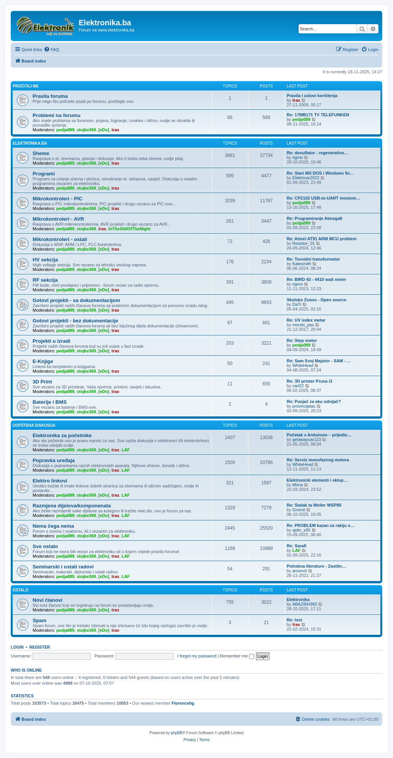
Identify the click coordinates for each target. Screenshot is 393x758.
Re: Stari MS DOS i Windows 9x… (320, 173)
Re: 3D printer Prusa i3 (309, 381)
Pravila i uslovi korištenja (312, 95)
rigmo (297, 157)
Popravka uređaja (54, 460)
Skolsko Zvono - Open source (316, 299)
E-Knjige (43, 361)
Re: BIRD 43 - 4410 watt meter (316, 279)
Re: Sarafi (296, 545)
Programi (44, 174)
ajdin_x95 (301, 530)
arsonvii (299, 570)
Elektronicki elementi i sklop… (317, 480)
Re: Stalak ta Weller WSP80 (314, 505)
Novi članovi (48, 600)
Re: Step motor (302, 340)
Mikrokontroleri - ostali (60, 239)
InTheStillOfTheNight (129, 228)
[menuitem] (51, 49)
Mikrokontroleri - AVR (58, 219)
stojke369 (86, 129)
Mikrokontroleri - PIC (58, 198)
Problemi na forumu (57, 115)
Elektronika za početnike (62, 435)
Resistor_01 (303, 243)
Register (40, 647)
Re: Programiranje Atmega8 (314, 218)
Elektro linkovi (50, 481)
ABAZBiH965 (304, 604)
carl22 (298, 385)
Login (17, 647)
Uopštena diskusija (34, 425)
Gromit (298, 509)
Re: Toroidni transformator (313, 259)
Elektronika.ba (30, 143)
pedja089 (65, 129)
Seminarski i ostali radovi (63, 567)
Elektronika (298, 599)
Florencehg (183, 703)
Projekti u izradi (51, 341)
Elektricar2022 (305, 177)
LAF (126, 450)
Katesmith (301, 263)
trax (296, 100)
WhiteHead (302, 365)
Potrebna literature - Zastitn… (316, 566)
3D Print (42, 382)
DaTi (296, 304)
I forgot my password (196, 656)
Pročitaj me (26, 86)
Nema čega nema (53, 526)
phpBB (176, 733)
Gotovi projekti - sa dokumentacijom (76, 300)
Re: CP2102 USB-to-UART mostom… (323, 198)
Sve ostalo (45, 546)
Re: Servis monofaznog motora (318, 459)
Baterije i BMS (50, 402)
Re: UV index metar (306, 320)
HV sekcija (45, 260)
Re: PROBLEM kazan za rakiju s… (321, 525)
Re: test (294, 620)
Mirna (297, 484)
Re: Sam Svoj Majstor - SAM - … (319, 360)
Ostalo (20, 590)
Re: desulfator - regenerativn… (317, 152)
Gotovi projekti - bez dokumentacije (75, 321)
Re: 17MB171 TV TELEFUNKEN (318, 114)
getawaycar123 (306, 439)
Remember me (237, 656)
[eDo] (103, 129)
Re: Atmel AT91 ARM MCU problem (322, 238)
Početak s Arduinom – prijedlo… (319, 435)
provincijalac (304, 406)
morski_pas (303, 324)
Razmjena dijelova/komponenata (72, 506)
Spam (39, 620)
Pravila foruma (50, 96)
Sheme (41, 153)
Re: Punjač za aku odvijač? (314, 401)
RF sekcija (45, 280)
